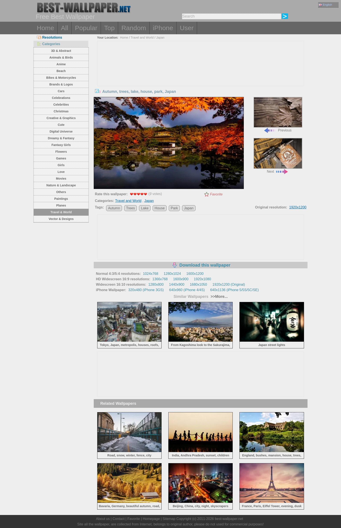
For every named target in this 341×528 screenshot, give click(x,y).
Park (174, 208)
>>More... (218, 296)
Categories (48, 44)
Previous (278, 114)
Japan (160, 37)
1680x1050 (198, 284)
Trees (130, 208)
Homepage (151, 519)
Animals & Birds (61, 57)
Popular (86, 27)
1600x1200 (195, 273)
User (187, 27)
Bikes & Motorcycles (61, 77)
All (64, 27)
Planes (61, 205)
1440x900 (176, 284)
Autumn (114, 208)
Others (61, 192)
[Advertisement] (201, 73)
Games (61, 158)
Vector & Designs (61, 219)
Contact (118, 519)
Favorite (216, 194)
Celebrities (61, 104)
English (325, 4)
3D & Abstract (61, 50)
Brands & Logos (61, 84)
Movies (61, 178)
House (160, 208)
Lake (145, 208)
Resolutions (49, 37)
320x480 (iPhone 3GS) (146, 290)
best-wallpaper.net (229, 519)
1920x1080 (202, 279)
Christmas (61, 111)
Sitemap (169, 519)
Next (278, 155)
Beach (61, 71)
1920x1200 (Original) (228, 284)
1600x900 (180, 279)
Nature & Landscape (61, 185)
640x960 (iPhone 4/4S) (187, 290)
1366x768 (160, 279)
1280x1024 (172, 273)
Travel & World (61, 212)
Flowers (61, 151)
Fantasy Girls (61, 145)
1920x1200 (297, 207)
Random (133, 27)
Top (109, 27)
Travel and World (142, 37)
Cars (61, 91)
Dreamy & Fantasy (61, 138)
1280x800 (156, 284)
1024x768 (150, 273)
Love (61, 172)
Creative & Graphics (61, 118)
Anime (61, 64)
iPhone (163, 27)
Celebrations (61, 98)
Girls (61, 165)
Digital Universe (61, 131)
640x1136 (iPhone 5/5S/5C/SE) (234, 290)
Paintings (61, 198)
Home (45, 27)
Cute (61, 124)
